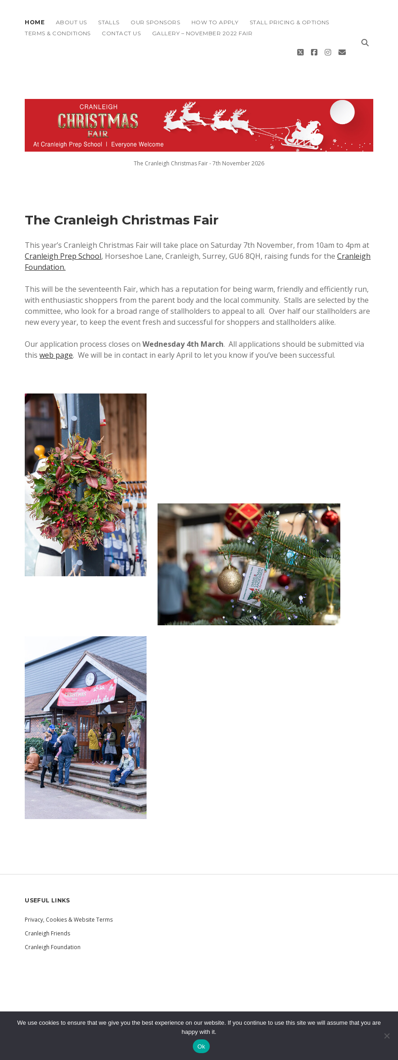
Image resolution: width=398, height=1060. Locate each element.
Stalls (109, 22)
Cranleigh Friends (47, 921)
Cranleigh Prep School (63, 244)
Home (34, 22)
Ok (201, 1046)
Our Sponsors (155, 22)
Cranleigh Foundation (53, 935)
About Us (71, 22)
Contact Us (121, 33)
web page (56, 343)
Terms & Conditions (58, 33)
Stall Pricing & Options (289, 22)
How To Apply (215, 22)
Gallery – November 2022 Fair (202, 33)
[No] (386, 1035)
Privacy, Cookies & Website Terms (69, 907)
